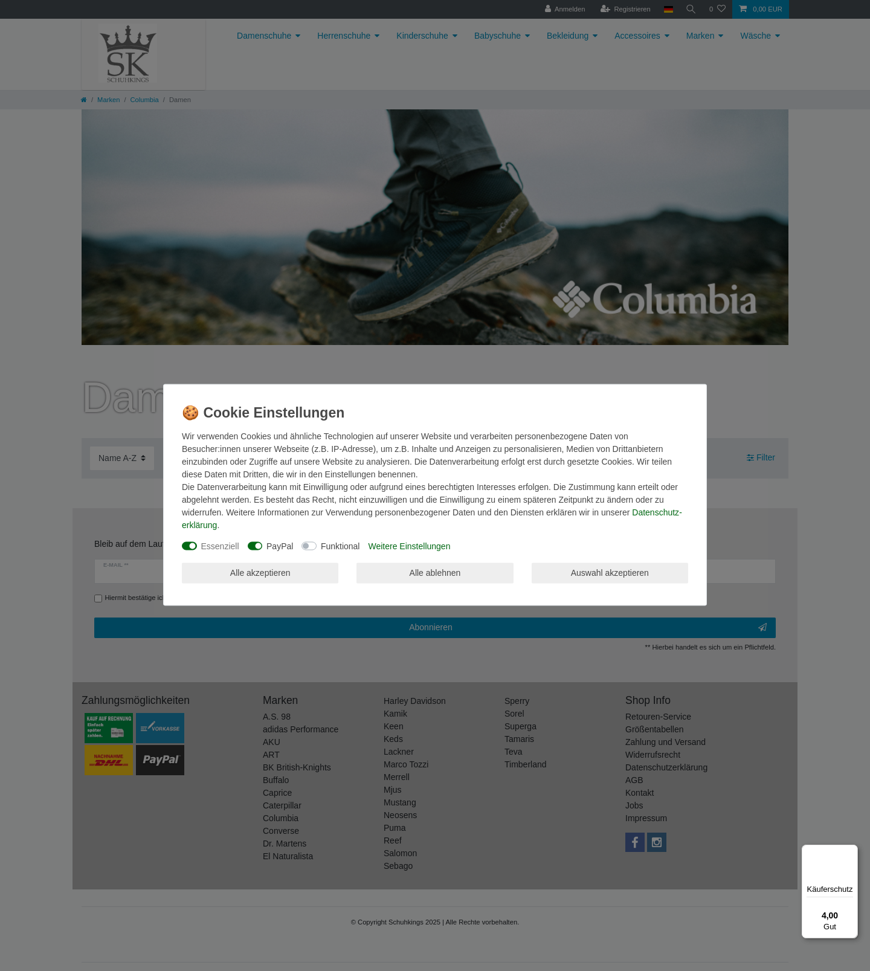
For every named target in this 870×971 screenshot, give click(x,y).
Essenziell (220, 545)
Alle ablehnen (435, 573)
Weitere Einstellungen (409, 545)
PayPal (279, 545)
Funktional (340, 545)
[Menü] (850, 852)
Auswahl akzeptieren (610, 573)
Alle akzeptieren (260, 573)
